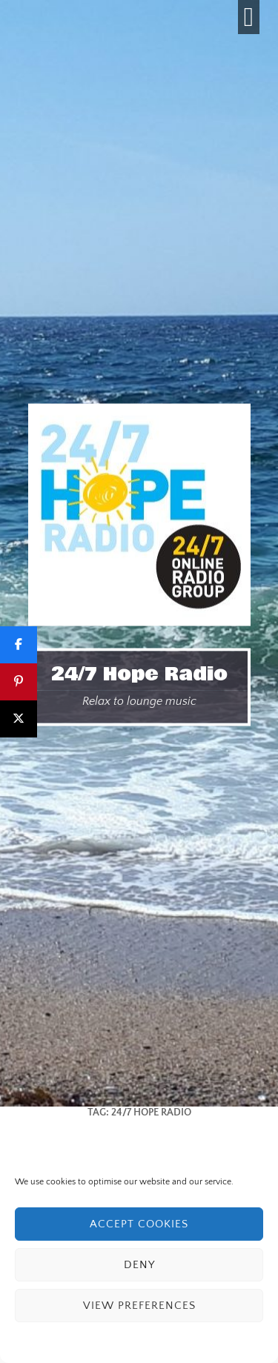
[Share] (18, 644)
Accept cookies (139, 1224)
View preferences (139, 1305)
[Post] (18, 718)
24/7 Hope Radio (139, 674)
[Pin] (18, 681)
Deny (139, 1264)
